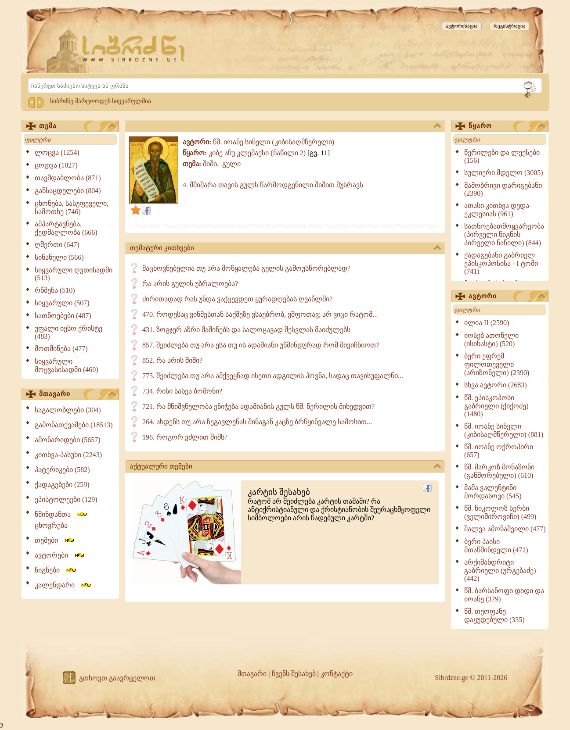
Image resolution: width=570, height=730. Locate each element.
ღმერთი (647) (57, 244)
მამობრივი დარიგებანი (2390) (503, 189)
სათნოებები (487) (63, 315)
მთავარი (77, 394)
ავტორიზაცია (462, 26)
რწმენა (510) (55, 290)
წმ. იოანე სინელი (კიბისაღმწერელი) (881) (503, 430)
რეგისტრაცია (510, 26)
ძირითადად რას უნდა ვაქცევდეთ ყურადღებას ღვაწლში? (237, 299)
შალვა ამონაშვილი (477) (505, 529)
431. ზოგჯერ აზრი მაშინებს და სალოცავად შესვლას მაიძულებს (246, 329)
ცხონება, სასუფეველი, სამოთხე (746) (71, 207)
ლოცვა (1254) (57, 152)
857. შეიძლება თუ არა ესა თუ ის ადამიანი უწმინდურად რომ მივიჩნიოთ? (260, 345)
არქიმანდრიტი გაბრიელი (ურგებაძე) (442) (500, 570)
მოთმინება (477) (61, 348)
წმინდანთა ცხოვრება (61, 520)
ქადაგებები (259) (62, 484)
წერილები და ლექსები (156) (502, 156)
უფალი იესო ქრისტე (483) (68, 332)
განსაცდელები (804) (68, 190)
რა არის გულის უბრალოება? (190, 283)
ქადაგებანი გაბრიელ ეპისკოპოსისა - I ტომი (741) (501, 263)
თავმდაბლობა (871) (68, 178)
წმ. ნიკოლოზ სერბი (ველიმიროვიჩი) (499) (500, 512)
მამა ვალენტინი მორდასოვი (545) (493, 492)
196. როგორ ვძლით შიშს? (184, 437)
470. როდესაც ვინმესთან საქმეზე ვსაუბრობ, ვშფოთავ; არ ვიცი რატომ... (260, 314)
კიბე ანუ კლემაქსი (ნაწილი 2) (257, 153)
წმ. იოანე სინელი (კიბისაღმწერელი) (273, 142)
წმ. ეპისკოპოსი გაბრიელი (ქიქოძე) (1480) (496, 406)
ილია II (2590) (486, 322)
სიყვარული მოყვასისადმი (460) (66, 365)
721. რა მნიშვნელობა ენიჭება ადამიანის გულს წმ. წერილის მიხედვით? (258, 406)
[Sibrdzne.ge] (134, 48)
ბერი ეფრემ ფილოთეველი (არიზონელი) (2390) (496, 364)
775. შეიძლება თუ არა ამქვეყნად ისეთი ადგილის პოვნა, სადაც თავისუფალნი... (272, 375)
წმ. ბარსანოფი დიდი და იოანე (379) (504, 595)
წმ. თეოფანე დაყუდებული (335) (494, 615)
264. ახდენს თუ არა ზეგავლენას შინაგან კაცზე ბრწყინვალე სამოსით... (257, 422)
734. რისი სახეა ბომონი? (182, 391)
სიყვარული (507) (62, 303)
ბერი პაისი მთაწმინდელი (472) (496, 546)
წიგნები (56, 570)
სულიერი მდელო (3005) (503, 172)
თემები (55, 540)
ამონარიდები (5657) (68, 440)
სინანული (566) (59, 257)
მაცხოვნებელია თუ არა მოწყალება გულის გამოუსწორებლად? (246, 268)
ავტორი (507, 297)
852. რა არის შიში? (172, 360)
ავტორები (60, 555)
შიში (210, 164)
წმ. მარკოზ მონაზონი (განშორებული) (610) (499, 471)
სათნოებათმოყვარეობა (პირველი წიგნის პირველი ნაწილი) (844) (504, 234)
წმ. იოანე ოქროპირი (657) (498, 450)
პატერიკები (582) (62, 469)
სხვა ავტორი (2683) (495, 385)
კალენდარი (63, 585)
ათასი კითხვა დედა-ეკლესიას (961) (497, 210)
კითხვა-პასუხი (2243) (68, 454)
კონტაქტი (337, 673)
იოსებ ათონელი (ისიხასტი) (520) (491, 339)
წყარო (507, 126)
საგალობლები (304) (68, 410)
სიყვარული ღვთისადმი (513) (73, 274)
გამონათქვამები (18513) (74, 425)
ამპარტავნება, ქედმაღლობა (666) (66, 228)
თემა (77, 126)
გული (231, 164)
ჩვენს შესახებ (294, 673)
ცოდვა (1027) (56, 165)
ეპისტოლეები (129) (66, 499)
